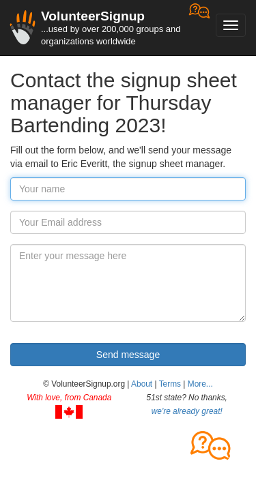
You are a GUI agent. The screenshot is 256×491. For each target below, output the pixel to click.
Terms (170, 384)
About (141, 384)
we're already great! (187, 411)
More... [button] (200, 384)
